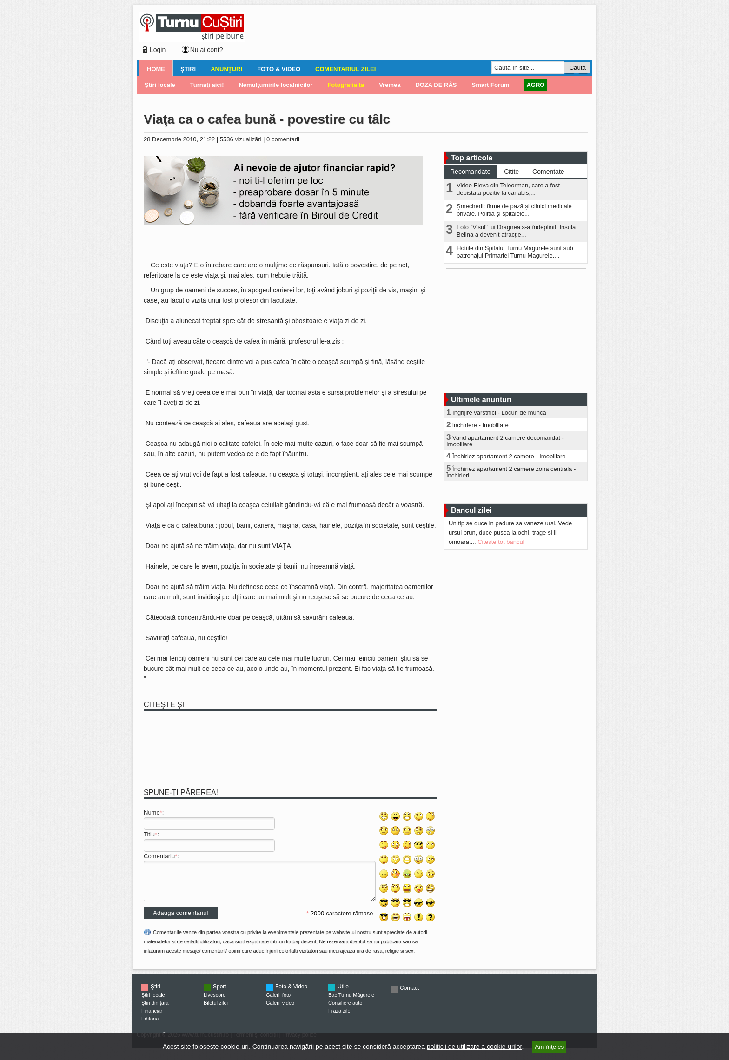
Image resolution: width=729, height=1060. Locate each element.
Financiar (151, 1017)
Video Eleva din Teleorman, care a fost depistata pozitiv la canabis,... (508, 189)
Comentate (548, 171)
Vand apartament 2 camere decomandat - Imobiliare (505, 441)
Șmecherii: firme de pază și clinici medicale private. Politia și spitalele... (514, 210)
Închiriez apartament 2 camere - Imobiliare (509, 456)
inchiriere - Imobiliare (480, 425)
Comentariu (159, 856)
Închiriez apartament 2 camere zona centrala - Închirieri (511, 472)
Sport (219, 993)
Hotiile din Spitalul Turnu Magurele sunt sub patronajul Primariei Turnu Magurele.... (515, 252)
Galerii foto (278, 1002)
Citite (511, 171)
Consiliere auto (345, 1010)
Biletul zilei (216, 1010)
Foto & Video (278, 69)
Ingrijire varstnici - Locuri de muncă (499, 412)
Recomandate (470, 171)
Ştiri (188, 69)
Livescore (214, 1002)
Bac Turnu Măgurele (351, 1002)
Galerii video (280, 1010)
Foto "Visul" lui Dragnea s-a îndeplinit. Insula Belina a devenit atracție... (516, 231)
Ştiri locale (153, 1002)
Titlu (149, 834)
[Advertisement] (416, 34)
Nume (152, 812)
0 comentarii (282, 139)
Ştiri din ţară (155, 1010)
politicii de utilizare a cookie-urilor (474, 1046)
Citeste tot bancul (500, 541)
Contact (409, 995)
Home (156, 69)
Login (158, 49)
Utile (343, 993)
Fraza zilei (339, 1017)
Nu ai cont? (206, 49)
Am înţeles (549, 1046)
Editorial (150, 1025)
